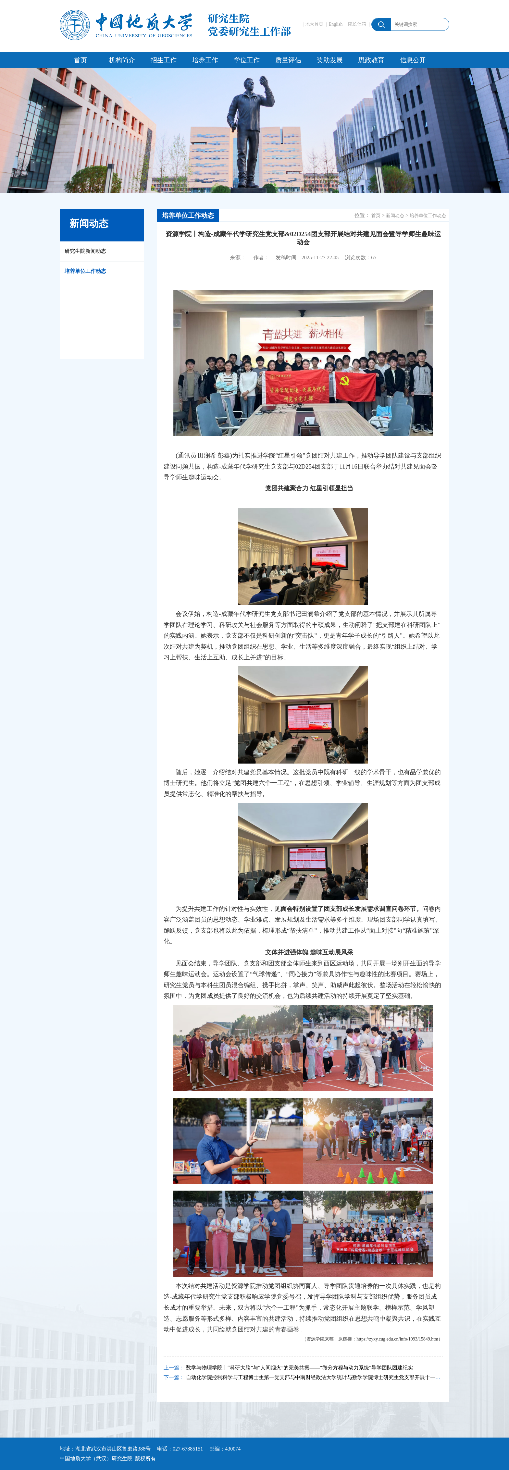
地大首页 (314, 24)
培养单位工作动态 (85, 271)
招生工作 (164, 60)
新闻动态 (395, 215)
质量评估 (288, 60)
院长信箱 (357, 24)
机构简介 (122, 60)
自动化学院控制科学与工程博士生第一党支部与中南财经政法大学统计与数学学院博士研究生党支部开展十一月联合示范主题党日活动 (339, 1377)
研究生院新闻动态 (85, 251)
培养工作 (205, 60)
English (336, 24)
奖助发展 (330, 60)
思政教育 (371, 60)
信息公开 (413, 60)
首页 (80, 60)
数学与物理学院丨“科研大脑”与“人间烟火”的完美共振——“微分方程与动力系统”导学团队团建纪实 (299, 1367)
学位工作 (247, 60)
